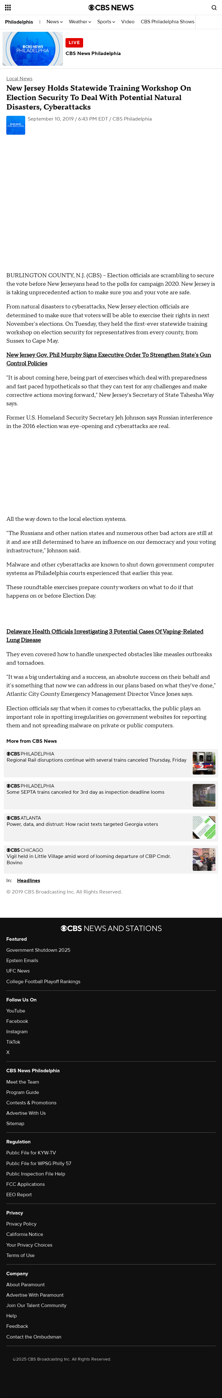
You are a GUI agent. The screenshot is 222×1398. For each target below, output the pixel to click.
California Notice (24, 1234)
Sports (106, 22)
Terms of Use (20, 1255)
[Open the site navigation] (40, 7)
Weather (80, 22)
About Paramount (25, 1284)
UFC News (18, 970)
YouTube (15, 1010)
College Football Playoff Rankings (43, 981)
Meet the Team (22, 1082)
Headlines (28, 880)
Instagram (17, 1031)
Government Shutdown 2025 (38, 950)
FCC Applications (25, 1184)
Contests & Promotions (31, 1102)
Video (127, 22)
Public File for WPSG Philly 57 (38, 1163)
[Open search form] (214, 7)
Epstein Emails (22, 960)
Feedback (17, 1326)
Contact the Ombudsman (33, 1336)
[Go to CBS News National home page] (111, 7)
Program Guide (22, 1092)
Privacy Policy (21, 1223)
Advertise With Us (26, 1113)
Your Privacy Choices (29, 1245)
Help (11, 1315)
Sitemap (15, 1123)
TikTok (13, 1042)
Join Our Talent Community (36, 1305)
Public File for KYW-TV (31, 1152)
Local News (19, 78)
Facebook (17, 1021)
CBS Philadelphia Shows (169, 22)
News (55, 22)
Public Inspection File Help (35, 1173)
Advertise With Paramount (35, 1295)
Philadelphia (19, 22)
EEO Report (19, 1194)
